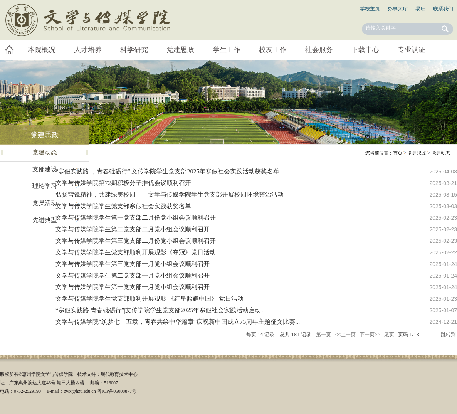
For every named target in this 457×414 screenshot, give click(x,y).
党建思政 (417, 153)
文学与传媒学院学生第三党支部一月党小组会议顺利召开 (132, 264)
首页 (397, 153)
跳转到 (449, 334)
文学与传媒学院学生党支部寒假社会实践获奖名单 (123, 206)
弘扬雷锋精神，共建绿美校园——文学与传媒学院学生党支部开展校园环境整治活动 (169, 194)
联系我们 (443, 9)
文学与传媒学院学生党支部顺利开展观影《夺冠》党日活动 (135, 252)
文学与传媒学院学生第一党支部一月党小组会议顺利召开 (132, 287)
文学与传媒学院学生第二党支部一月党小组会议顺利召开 (132, 275)
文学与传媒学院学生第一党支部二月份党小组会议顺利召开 (135, 217)
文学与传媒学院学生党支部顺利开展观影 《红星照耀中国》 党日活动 (149, 298)
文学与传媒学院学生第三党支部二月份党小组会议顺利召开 (135, 240)
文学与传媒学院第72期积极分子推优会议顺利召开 (123, 183)
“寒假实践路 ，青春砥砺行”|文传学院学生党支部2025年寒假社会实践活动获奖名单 (167, 171)
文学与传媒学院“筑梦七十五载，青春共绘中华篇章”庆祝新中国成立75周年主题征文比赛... (177, 321)
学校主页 (370, 9)
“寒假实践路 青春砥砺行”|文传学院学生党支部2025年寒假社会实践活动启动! (159, 310)
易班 (420, 9)
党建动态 (441, 153)
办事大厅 (398, 9)
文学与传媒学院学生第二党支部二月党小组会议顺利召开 (132, 229)
